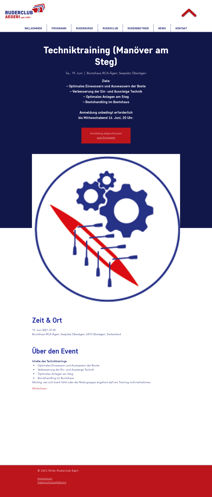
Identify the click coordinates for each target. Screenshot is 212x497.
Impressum (45, 479)
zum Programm (106, 137)
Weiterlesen (39, 388)
